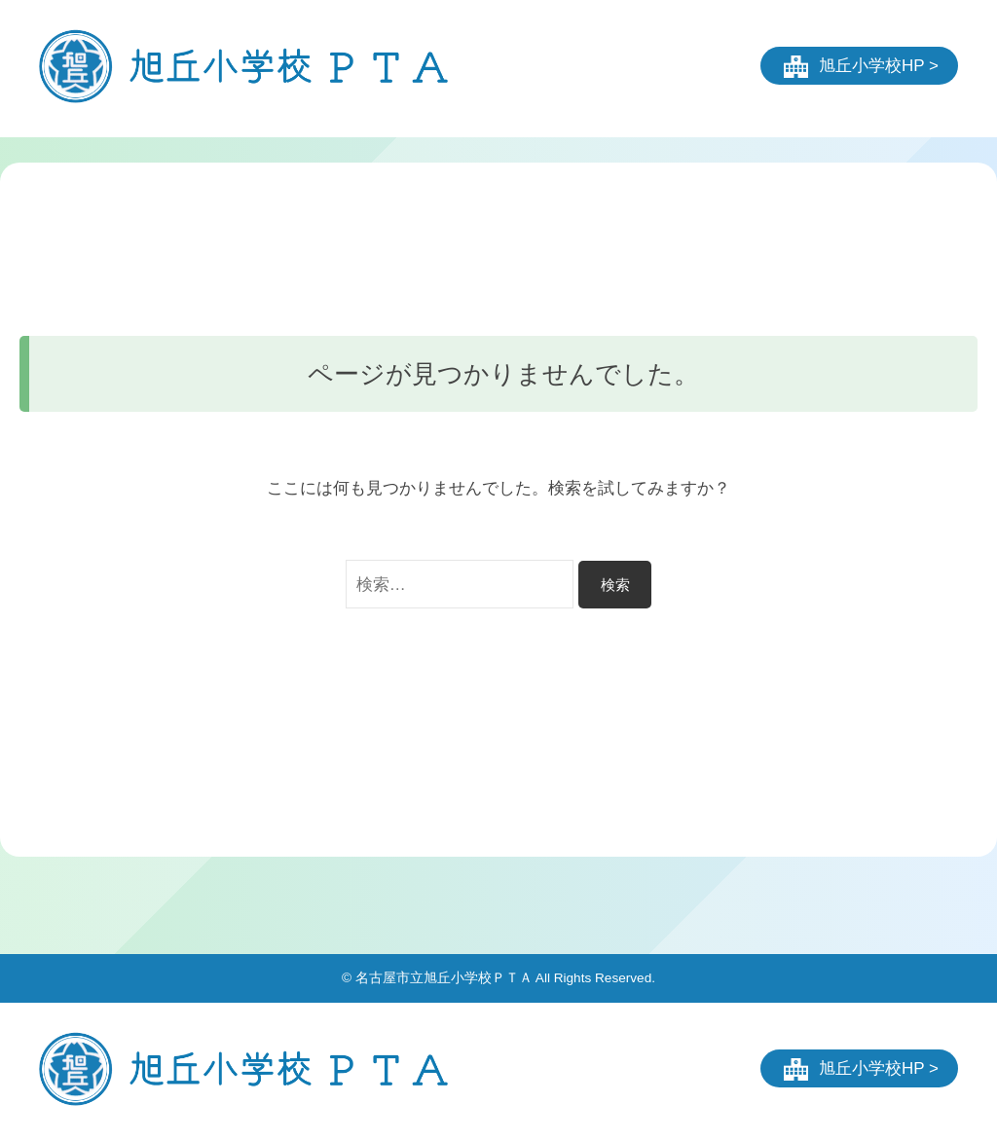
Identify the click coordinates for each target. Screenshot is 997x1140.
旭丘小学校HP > (879, 65)
